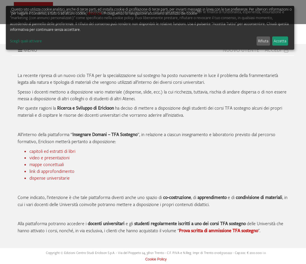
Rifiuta (263, 41)
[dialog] (150, 28)
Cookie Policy (156, 259)
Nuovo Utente (241, 50)
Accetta (280, 41)
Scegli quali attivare (26, 41)
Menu (26, 50)
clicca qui (94, 13)
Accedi (276, 50)
